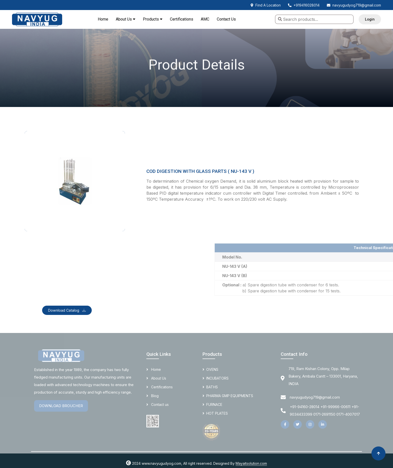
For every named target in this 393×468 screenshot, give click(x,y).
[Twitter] (297, 424)
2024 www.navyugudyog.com (153, 463)
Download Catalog (67, 310)
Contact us (157, 404)
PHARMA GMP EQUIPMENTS (228, 396)
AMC (205, 19)
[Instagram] (310, 424)
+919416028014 (304, 5)
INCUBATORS (216, 378)
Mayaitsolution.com (251, 463)
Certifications (181, 19)
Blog (152, 396)
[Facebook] (285, 424)
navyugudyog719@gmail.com (354, 5)
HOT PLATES (215, 413)
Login (370, 19)
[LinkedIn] (322, 424)
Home (103, 19)
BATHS (210, 387)
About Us (156, 378)
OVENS (210, 369)
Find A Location (266, 5)
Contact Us (226, 19)
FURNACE (212, 404)
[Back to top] (378, 453)
